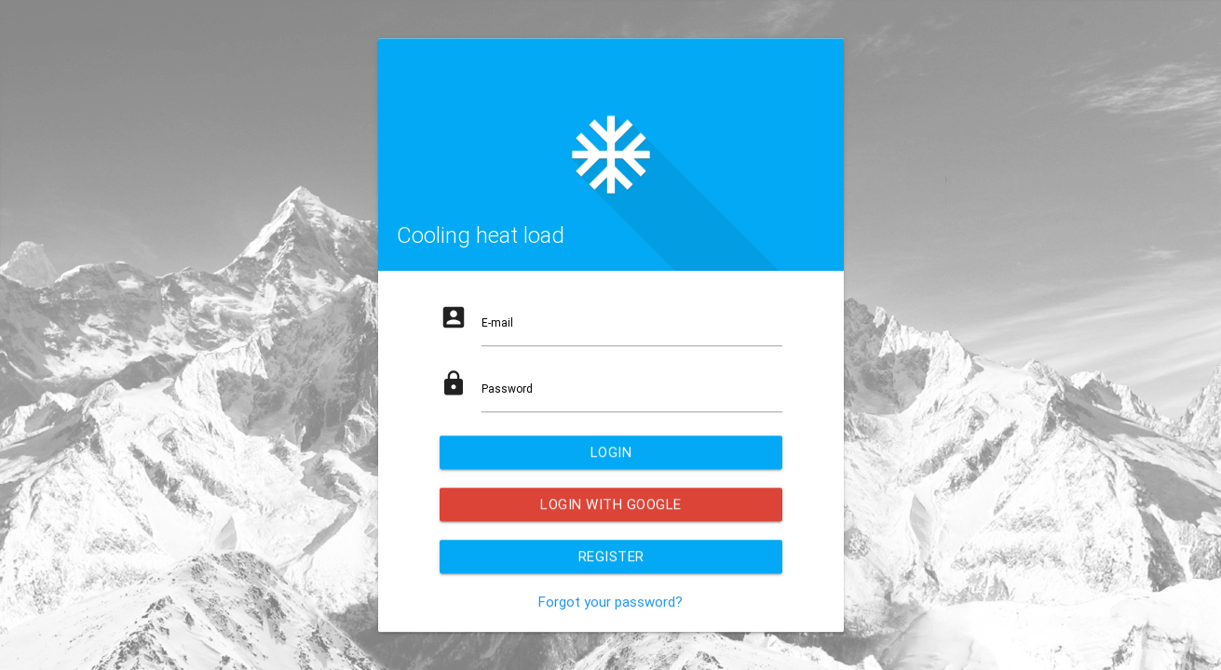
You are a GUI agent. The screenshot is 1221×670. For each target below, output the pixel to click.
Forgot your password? (610, 601)
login (610, 452)
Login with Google (611, 504)
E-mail (497, 322)
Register (610, 556)
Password (507, 388)
